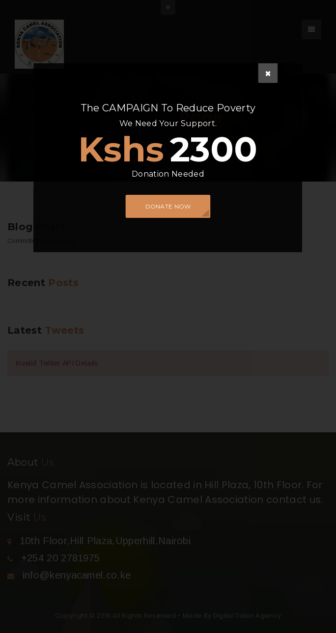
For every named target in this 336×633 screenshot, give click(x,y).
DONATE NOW (168, 206)
